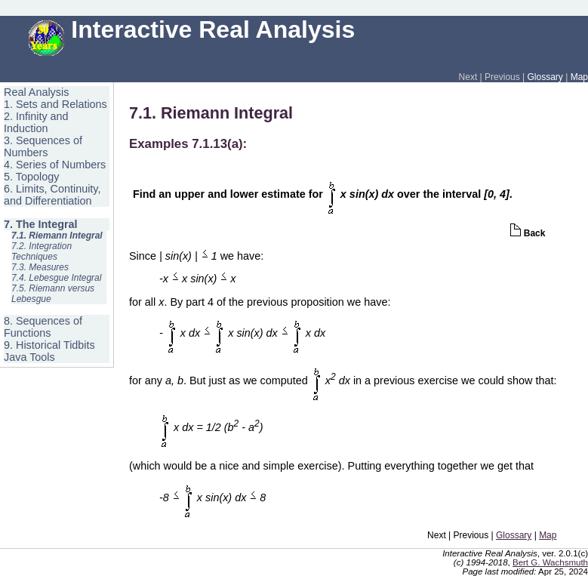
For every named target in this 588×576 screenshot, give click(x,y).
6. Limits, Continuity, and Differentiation (52, 195)
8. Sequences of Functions (43, 327)
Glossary (545, 77)
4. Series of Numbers (55, 165)
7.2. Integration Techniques (41, 251)
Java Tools (29, 357)
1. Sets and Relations (55, 104)
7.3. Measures (40, 267)
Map (579, 77)
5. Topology (31, 177)
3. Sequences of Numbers (43, 146)
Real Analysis (36, 92)
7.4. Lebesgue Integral (56, 278)
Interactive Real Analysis (192, 29)
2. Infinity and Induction (36, 122)
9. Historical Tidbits (49, 345)
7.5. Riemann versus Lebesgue (52, 293)
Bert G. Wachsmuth (550, 562)
